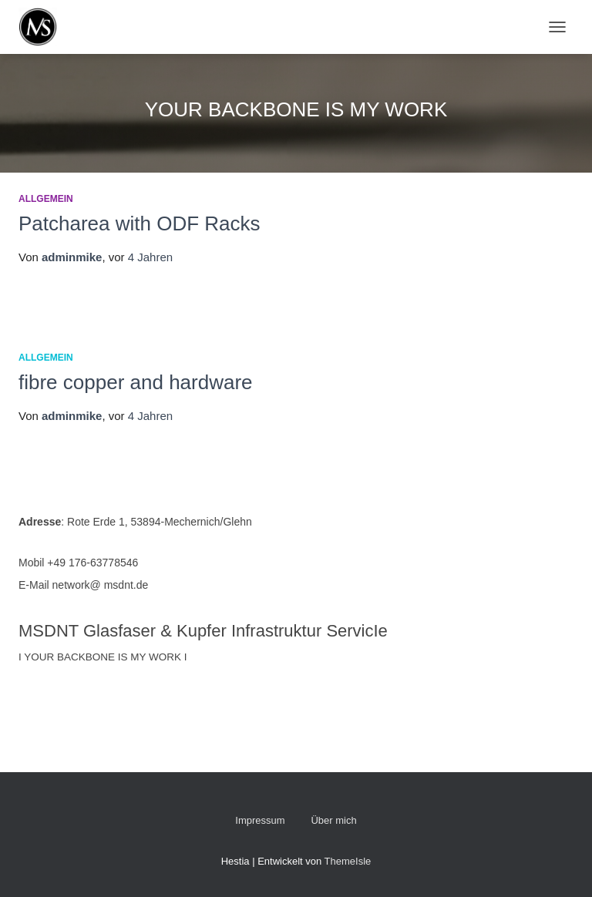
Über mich (333, 820)
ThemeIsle (348, 861)
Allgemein (45, 198)
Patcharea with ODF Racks (139, 223)
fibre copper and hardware (135, 382)
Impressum (259, 820)
